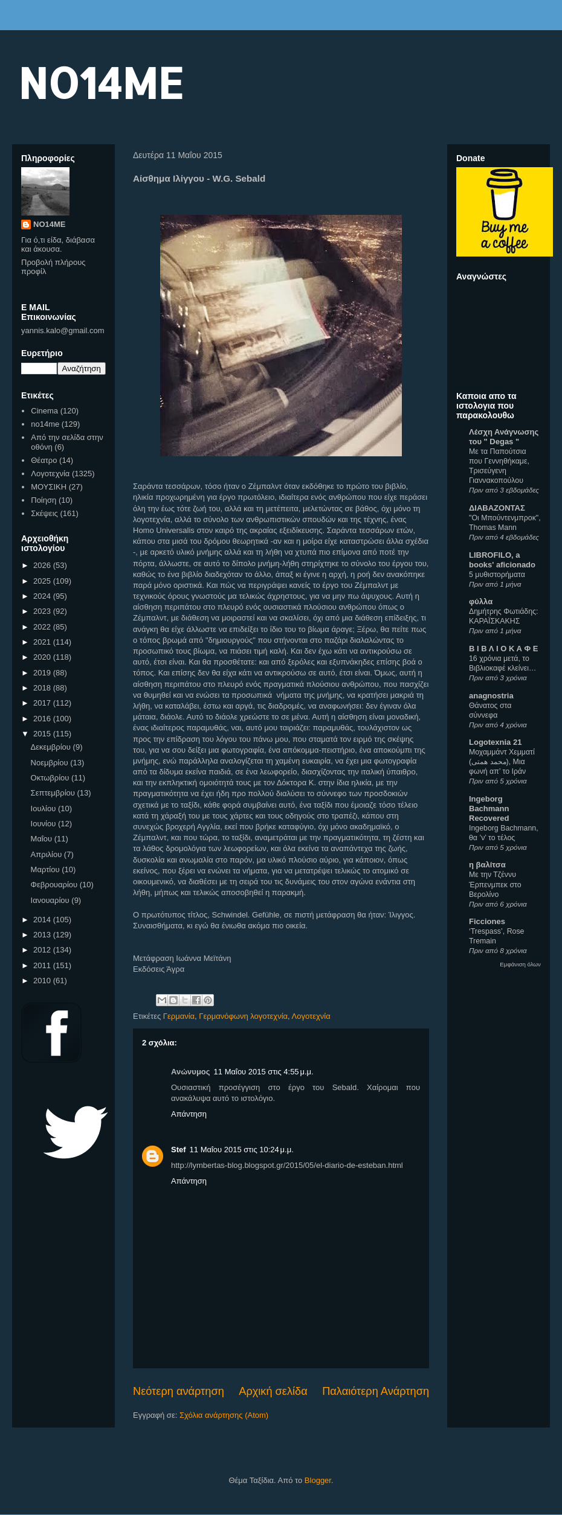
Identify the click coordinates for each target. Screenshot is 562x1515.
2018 (43, 687)
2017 (43, 702)
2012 (43, 949)
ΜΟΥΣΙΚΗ (48, 486)
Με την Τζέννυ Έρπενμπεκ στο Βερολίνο (495, 884)
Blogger (318, 1480)
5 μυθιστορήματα (497, 574)
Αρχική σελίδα (273, 1391)
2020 (43, 657)
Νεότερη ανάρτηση (178, 1391)
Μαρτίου (46, 869)
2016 (43, 718)
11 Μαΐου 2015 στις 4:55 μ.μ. (264, 1071)
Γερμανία (179, 1016)
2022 (43, 626)
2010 (43, 980)
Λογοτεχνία (311, 1016)
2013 (43, 934)
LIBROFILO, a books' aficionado (502, 559)
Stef (178, 1149)
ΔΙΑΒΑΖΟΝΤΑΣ (497, 507)
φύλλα (481, 601)
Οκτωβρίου (51, 777)
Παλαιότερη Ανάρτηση (375, 1391)
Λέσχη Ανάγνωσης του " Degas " (503, 436)
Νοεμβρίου (51, 762)
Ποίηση (43, 500)
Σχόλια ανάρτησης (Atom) (223, 1415)
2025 (43, 580)
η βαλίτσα (487, 864)
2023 (43, 611)
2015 (43, 733)
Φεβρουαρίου (55, 884)
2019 (43, 672)
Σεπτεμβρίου (54, 792)
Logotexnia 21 (495, 742)
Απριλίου (47, 854)
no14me (45, 424)
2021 (43, 641)
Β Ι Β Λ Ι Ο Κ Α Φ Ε (503, 648)
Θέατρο (44, 460)
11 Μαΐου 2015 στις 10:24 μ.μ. (242, 1149)
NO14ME (100, 82)
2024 (43, 596)
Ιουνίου (44, 823)
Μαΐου (42, 838)
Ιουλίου (44, 808)
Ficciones (487, 921)
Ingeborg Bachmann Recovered (489, 808)
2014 (43, 919)
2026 (43, 565)
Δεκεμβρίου (52, 746)
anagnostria (491, 695)
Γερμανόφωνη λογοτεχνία (243, 1016)
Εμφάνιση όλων (520, 964)
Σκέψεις (44, 513)
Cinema (44, 410)
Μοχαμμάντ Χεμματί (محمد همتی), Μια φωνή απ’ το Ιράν (502, 762)
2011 (43, 965)
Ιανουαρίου (51, 900)
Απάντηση (189, 1113)
